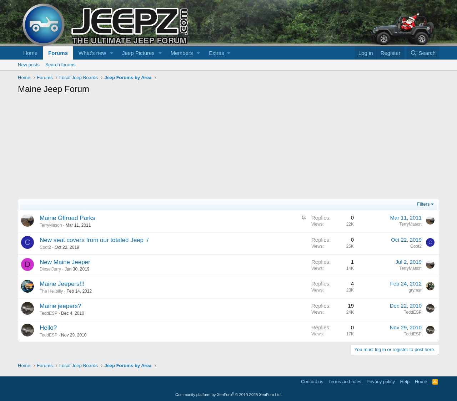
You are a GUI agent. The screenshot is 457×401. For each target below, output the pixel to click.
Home (30, 53)
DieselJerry (50, 269)
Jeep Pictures (138, 53)
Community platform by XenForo (228, 394)
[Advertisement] (228, 148)
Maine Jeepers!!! (62, 284)
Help (405, 381)
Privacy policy (381, 381)
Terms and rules (344, 381)
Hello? (48, 327)
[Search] (423, 53)
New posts (29, 64)
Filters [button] (423, 204)
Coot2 (45, 247)
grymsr (415, 290)
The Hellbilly (51, 291)
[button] (112, 53)
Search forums (60, 64)
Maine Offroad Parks (67, 218)
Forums (58, 53)
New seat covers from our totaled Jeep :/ (94, 240)
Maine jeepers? (60, 306)
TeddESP (48, 313)
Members (182, 53)
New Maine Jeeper (65, 262)
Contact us (312, 381)
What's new (92, 53)
